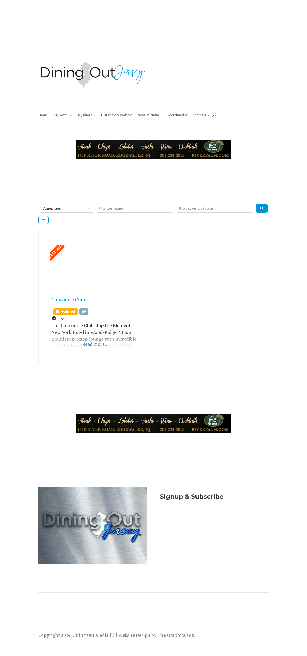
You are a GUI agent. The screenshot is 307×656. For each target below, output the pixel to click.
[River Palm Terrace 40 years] (153, 157)
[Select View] (43, 220)
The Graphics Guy (177, 635)
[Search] (262, 208)
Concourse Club (68, 300)
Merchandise (178, 115)
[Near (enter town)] (215, 208)
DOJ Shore (84, 115)
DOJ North (60, 115)
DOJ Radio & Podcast (116, 115)
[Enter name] (135, 208)
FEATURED (56, 251)
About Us (199, 115)
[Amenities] (66, 208)
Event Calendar (147, 115)
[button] (95, 318)
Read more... (94, 344)
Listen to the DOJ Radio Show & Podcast (212, 537)
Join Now (214, 520)
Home (43, 115)
